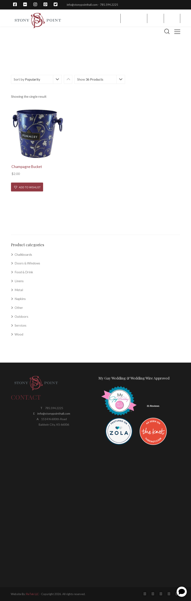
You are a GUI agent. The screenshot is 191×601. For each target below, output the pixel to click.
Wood (19, 334)
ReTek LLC (32, 594)
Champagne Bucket (26, 166)
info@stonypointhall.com (53, 413)
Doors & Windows (27, 263)
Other (19, 307)
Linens (19, 281)
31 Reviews (153, 406)
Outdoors (21, 316)
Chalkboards (23, 254)
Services (20, 325)
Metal (19, 290)
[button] (27, 187)
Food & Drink (24, 272)
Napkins (20, 299)
